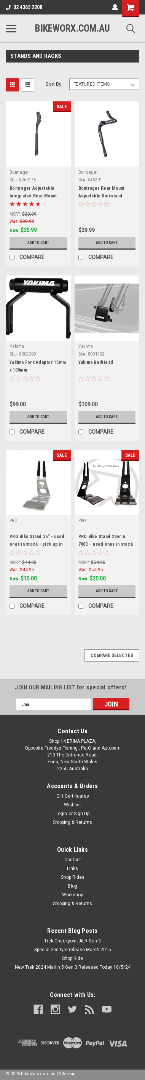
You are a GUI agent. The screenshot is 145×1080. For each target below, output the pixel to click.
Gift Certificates (72, 796)
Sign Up (81, 813)
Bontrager (19, 172)
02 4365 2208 (24, 7)
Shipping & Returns (72, 822)
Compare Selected (112, 655)
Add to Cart (38, 242)
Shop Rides (72, 877)
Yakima (17, 346)
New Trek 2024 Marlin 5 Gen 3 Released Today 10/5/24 (73, 967)
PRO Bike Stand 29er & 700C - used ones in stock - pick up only (105, 544)
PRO (14, 520)
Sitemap (67, 1073)
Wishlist (72, 805)
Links (72, 868)
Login (61, 813)
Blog (72, 886)
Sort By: (54, 84)
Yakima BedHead (95, 362)
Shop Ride (72, 958)
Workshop (72, 894)
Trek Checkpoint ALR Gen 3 (72, 941)
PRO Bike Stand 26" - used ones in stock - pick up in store (37, 544)
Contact (72, 859)
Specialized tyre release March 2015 (72, 949)
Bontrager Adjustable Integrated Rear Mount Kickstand (33, 196)
